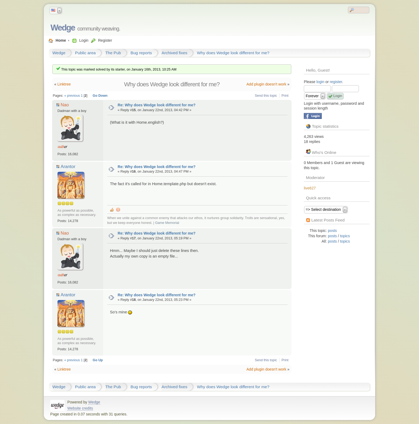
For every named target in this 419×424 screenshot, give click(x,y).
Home (61, 40)
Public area (85, 52)
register (336, 82)
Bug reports (141, 52)
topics (345, 236)
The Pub (113, 52)
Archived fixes (174, 52)
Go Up (98, 360)
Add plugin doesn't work (266, 84)
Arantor (67, 166)
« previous (72, 96)
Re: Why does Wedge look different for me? (157, 105)
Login (83, 40)
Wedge (63, 27)
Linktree (64, 84)
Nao (65, 104)
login (320, 82)
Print (285, 96)
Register (105, 40)
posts (332, 230)
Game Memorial (167, 223)
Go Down (100, 96)
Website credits (80, 408)
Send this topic (266, 96)
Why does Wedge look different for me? (233, 52)
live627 (310, 188)
